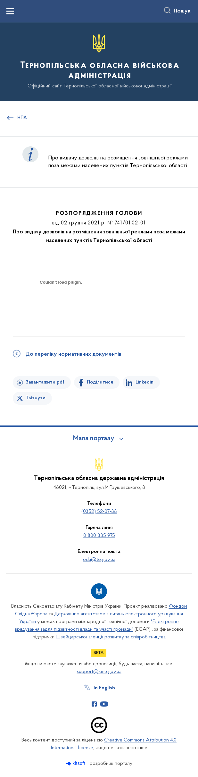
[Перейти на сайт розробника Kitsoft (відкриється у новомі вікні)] (76, 763)
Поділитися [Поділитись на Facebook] (100, 382)
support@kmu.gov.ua (99, 671)
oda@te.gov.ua (99, 559)
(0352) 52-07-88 (99, 511)
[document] (61, 305)
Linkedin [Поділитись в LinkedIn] (144, 382)
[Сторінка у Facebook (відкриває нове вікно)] (94, 704)
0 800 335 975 (99, 535)
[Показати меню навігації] (10, 11)
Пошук (182, 11)
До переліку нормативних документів (73, 354)
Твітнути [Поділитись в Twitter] (35, 398)
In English (104, 688)
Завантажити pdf (45, 382)
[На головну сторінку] (99, 61)
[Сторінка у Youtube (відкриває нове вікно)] (104, 704)
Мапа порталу (93, 438)
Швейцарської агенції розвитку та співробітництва (111, 637)
